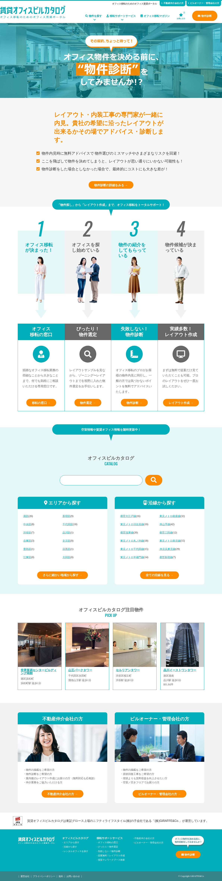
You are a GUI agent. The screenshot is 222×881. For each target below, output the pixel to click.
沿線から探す (70, 846)
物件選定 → (88, 402)
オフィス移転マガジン (155, 15)
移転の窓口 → (41, 402)
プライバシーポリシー (44, 876)
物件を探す (93, 15)
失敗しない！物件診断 (109, 851)
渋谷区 (27, 532)
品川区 (66, 532)
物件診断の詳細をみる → (111, 185)
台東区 (27, 540)
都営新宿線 (166, 557)
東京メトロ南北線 (170, 540)
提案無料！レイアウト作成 (111, 855)
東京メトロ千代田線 (132, 549)
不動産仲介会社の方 (173, 2)
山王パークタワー (80, 670)
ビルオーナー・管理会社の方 (203, 2)
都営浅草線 (126, 532)
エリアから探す (71, 842)
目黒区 (66, 549)
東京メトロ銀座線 (170, 516)
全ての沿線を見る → (159, 575)
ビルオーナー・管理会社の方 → (159, 794)
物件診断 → (134, 402)
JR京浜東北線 (167, 549)
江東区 (27, 557)
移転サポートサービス (121, 15)
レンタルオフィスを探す (76, 851)
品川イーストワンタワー (179, 670)
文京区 (66, 540)
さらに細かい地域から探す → (62, 575)
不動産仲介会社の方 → (62, 794)
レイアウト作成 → (181, 402)
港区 (26, 516)
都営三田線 (166, 532)
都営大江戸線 (128, 516)
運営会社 (25, 876)
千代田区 (67, 524)
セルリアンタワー (128, 670)
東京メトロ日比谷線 (132, 524)
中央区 (27, 524)
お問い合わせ (73, 876)
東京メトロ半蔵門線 (132, 557)
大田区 (66, 557)
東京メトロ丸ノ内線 (132, 540)
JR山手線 (165, 524)
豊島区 (27, 549)
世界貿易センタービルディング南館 (39, 672)
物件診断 (205, 16)
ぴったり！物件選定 (108, 846)
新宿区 (66, 516)
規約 (61, 876)
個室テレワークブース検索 (111, 859)
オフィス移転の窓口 (108, 842)
